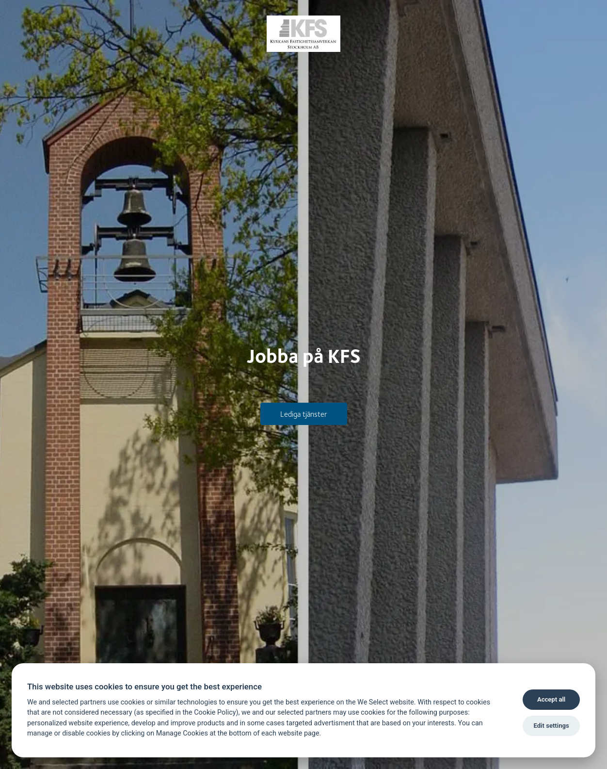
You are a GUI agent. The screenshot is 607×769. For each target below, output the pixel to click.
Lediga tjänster (303, 414)
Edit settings (551, 725)
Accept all (551, 699)
